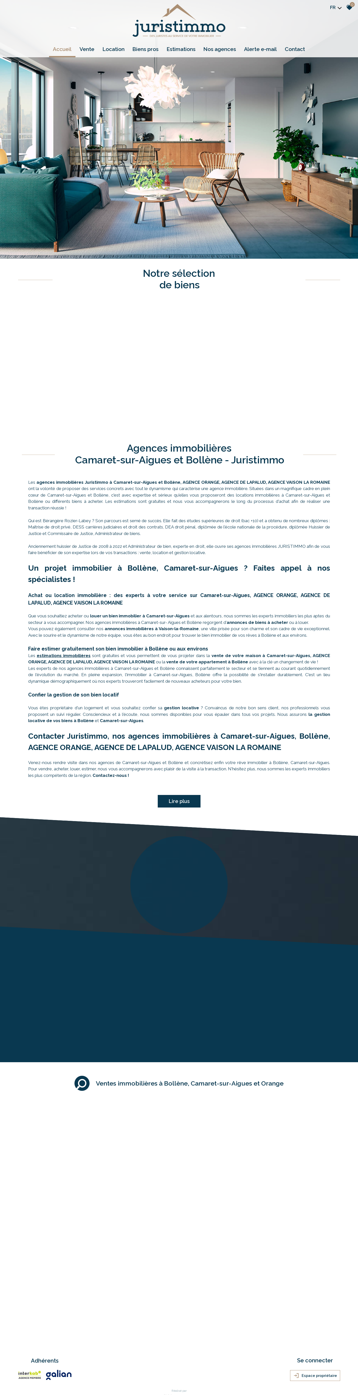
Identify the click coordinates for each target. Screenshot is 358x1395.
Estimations (181, 49)
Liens (87, 1346)
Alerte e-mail (259, 49)
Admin (97, 1346)
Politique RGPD (143, 1346)
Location (114, 49)
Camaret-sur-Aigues (121, 654)
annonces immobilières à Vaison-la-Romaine (152, 562)
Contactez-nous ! (111, 708)
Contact (294, 49)
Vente (88, 49)
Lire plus (179, 735)
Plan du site (27, 1346)
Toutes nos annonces (117, 1346)
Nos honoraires (72, 1346)
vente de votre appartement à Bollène (207, 595)
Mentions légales (48, 1346)
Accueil (64, 49)
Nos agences (219, 49)
